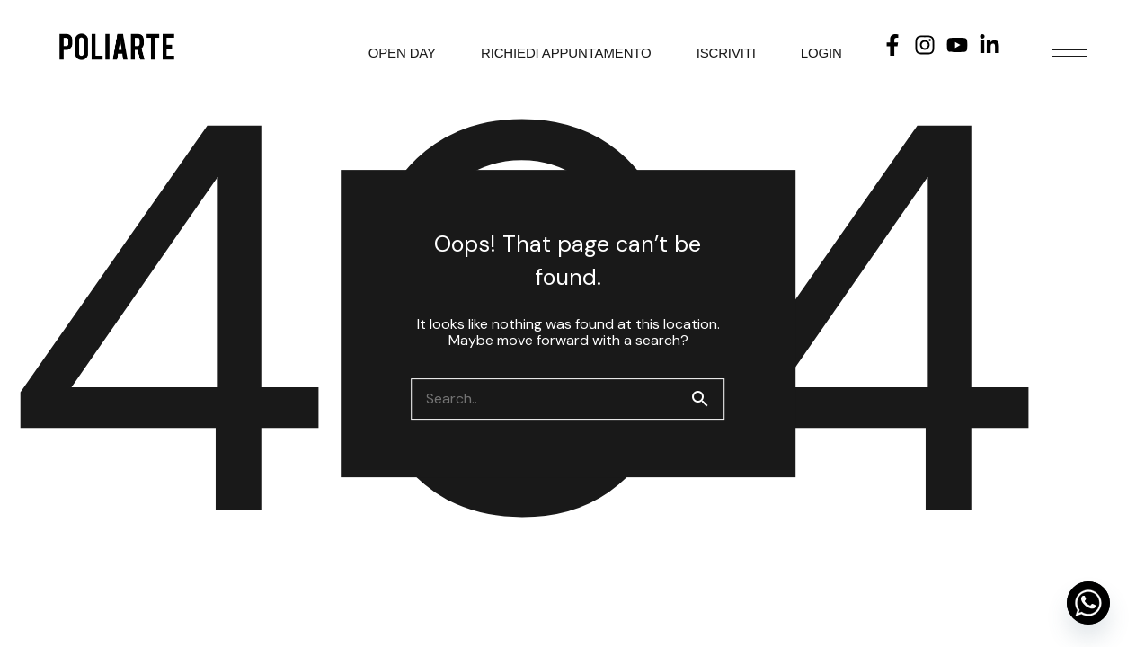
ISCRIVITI (726, 52)
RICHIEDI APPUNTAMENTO (566, 52)
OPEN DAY (402, 52)
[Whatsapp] (1088, 603)
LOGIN (821, 52)
